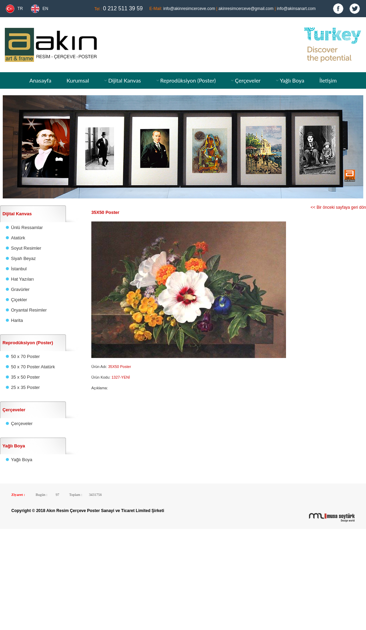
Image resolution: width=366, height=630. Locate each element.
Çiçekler (19, 299)
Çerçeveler (248, 80)
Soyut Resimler (26, 248)
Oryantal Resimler (29, 310)
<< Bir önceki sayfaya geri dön (338, 207)
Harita (17, 320)
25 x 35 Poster (25, 387)
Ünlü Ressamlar (27, 227)
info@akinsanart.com (296, 8)
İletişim (327, 80)
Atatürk (18, 237)
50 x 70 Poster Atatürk (33, 366)
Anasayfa (40, 80)
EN (45, 8)
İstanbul (19, 268)
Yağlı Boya (292, 80)
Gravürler (20, 289)
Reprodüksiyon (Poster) (188, 80)
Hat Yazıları (22, 279)
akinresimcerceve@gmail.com (245, 8)
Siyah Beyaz (23, 258)
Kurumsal (78, 80)
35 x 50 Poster (25, 377)
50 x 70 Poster (25, 356)
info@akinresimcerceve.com (189, 8)
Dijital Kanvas (124, 80)
